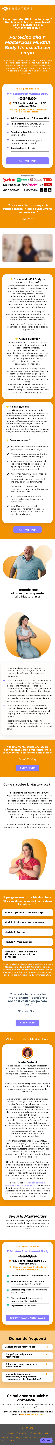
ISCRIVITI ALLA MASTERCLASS (27, 1318)
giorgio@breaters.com (31, 1414)
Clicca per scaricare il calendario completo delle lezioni (29, 110)
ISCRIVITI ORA (27, 160)
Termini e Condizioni (39, 1433)
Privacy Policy (22, 1433)
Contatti (10, 1433)
